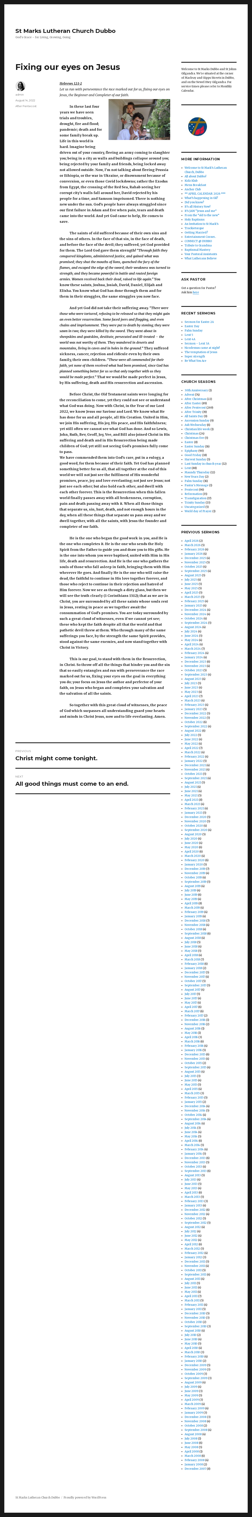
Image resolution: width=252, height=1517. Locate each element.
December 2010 (195, 1313)
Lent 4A (190, 339)
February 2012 (194, 1253)
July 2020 (191, 838)
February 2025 (194, 601)
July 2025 (191, 579)
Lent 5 (189, 335)
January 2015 (193, 1102)
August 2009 (193, 1382)
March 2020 (193, 856)
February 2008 (195, 1460)
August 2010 (193, 1330)
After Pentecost (26, 106)
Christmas (192, 433)
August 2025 (193, 575)
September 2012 (196, 1223)
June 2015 (191, 1080)
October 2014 (193, 1115)
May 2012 (191, 1240)
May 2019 (191, 899)
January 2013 (193, 1205)
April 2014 (191, 1141)
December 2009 (195, 1365)
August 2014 (193, 1123)
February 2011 (194, 1305)
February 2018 (194, 964)
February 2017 (194, 1015)
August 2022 (193, 731)
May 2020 (191, 847)
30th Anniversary (196, 390)
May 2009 (191, 1395)
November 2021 (195, 769)
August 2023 (193, 679)
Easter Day (192, 326)
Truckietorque (194, 228)
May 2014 (191, 1136)
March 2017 (192, 1011)
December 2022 (195, 713)
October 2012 (193, 1218)
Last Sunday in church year (203, 464)
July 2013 (191, 1179)
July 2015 (190, 1076)
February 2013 (194, 1201)
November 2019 (195, 873)
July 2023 (191, 683)
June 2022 (191, 739)
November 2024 (195, 614)
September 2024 (196, 623)
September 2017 (195, 985)
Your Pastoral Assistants (201, 254)
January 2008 (194, 1464)
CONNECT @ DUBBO (198, 241)
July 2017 (190, 994)
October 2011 (193, 1270)
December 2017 (195, 972)
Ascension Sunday (197, 420)
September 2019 (195, 882)
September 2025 (196, 571)
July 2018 (191, 942)
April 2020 (192, 851)
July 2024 (191, 631)
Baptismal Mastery (197, 250)
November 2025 (195, 562)
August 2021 (193, 782)
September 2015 (195, 1067)
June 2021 (191, 791)
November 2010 (195, 1317)
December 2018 (195, 920)
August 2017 (192, 989)
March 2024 (193, 648)
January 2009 (194, 1412)
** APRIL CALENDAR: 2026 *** (205, 193)
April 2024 (192, 644)
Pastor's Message (196, 485)
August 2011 (192, 1279)
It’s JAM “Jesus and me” (201, 211)
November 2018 (195, 925)
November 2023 (195, 666)
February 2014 (194, 1149)
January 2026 (194, 554)
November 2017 (195, 977)
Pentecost (191, 489)
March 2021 (192, 804)
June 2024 (191, 636)
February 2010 (194, 1356)
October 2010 (193, 1322)
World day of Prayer (198, 511)
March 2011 (192, 1300)
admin (19, 94)
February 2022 (194, 756)
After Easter (193, 403)
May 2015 (191, 1084)
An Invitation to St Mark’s (201, 224)
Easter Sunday (194, 446)
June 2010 (191, 1339)
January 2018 (193, 968)
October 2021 (193, 774)
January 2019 (193, 916)
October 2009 (194, 1374)
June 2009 (191, 1391)
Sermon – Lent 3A (197, 343)
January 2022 (194, 761)
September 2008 (196, 1430)
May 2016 (191, 1033)
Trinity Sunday (195, 502)
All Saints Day (194, 416)
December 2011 (195, 1261)
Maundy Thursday (197, 472)
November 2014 (195, 1110)
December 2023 (195, 661)
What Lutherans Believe (201, 258)
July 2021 (191, 787)
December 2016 (195, 1020)
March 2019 (192, 907)
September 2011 (195, 1274)
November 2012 (195, 1214)
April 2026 (192, 541)
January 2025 (193, 605)
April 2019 (191, 903)
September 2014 (196, 1119)
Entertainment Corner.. (200, 237)
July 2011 (190, 1283)
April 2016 (191, 1037)
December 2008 (195, 1417)
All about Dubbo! (195, 176)
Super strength (195, 356)
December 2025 (195, 558)
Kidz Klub (191, 181)
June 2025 (191, 584)
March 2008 (193, 1456)
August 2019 (193, 886)
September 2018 (196, 933)
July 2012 (191, 1231)
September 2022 (196, 726)
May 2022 (191, 743)
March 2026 (193, 545)
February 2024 (195, 653)
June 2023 (191, 687)
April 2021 (191, 800)
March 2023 (193, 700)
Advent (189, 394)
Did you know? (194, 202)
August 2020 (193, 834)
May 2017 (191, 1002)
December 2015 (195, 1054)
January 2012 (193, 1257)
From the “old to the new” (202, 215)
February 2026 (194, 549)
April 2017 (191, 1007)
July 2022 (191, 735)
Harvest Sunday (195, 459)
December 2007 (195, 1469)
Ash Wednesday (195, 425)
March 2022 (193, 752)
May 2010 (191, 1343)
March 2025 (192, 597)
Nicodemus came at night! (202, 348)
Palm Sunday (194, 330)
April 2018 (191, 955)
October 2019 (193, 877)
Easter (189, 442)
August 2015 (193, 1071)
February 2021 (194, 808)
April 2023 (192, 696)
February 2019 (194, 912)
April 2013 (191, 1192)
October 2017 (193, 981)
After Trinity (193, 412)
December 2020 (195, 817)
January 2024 (194, 657)
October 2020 (194, 825)
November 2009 (195, 1369)
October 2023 (194, 670)
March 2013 (192, 1197)
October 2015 (193, 1063)
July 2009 (191, 1387)
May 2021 (191, 795)
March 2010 (192, 1352)
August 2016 (193, 1028)
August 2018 (193, 938)
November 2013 (195, 1162)
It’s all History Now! (197, 206)
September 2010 (196, 1326)
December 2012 (195, 1210)
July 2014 (191, 1128)
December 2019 (195, 869)
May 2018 (191, 951)
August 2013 (193, 1175)
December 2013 (195, 1158)
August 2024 (193, 627)
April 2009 (192, 1399)
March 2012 (192, 1248)
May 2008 (191, 1447)
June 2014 (191, 1132)
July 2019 (190, 890)
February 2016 (194, 1046)
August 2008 (193, 1434)
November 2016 (195, 1024)
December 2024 (195, 610)
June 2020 (191, 843)
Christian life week (197, 429)
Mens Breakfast (195, 185)
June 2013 (191, 1184)
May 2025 (191, 588)
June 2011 (191, 1287)
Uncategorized (195, 507)
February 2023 (194, 705)
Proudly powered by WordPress (85, 1497)
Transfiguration (195, 498)
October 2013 (193, 1166)
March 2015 (192, 1093)
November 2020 (195, 821)
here (196, 292)
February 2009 (195, 1408)
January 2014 (193, 1153)
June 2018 (191, 946)
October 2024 (194, 618)
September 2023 (196, 674)
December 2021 (195, 765)
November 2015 (195, 1059)
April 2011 (191, 1296)
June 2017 (191, 998)
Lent (188, 468)
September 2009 (196, 1378)
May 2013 (191, 1188)
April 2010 (191, 1348)
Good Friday (193, 455)
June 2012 (191, 1235)
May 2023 (191, 692)
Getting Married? (196, 232)
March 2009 (193, 1404)
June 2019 (191, 895)
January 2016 (193, 1050)
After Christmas (195, 399)
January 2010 (193, 1361)
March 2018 (192, 959)
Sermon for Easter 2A (199, 322)
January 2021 (193, 813)
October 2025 (193, 566)
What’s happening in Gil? (201, 198)
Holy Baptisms (195, 219)
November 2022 (195, 718)
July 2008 (191, 1438)
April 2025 (191, 592)
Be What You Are (195, 361)
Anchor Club (193, 189)
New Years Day (194, 476)
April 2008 (192, 1451)
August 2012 (193, 1227)
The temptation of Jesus (201, 352)
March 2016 (192, 1041)
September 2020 (196, 830)
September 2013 (196, 1171)
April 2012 (191, 1244)
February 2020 (195, 860)
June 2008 (191, 1443)
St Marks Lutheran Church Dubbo (65, 30)
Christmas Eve (194, 438)
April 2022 (192, 748)
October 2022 (194, 722)
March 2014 (192, 1145)
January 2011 (193, 1309)
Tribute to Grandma (198, 245)
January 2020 (194, 864)
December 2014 (195, 1106)
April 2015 (191, 1089)
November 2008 (195, 1421)
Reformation (193, 494)
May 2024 (191, 640)
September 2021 (196, 778)
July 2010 (191, 1335)
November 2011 (195, 1266)
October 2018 (193, 929)
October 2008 (194, 1425)
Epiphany (191, 451)
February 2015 (194, 1097)
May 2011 (191, 1292)
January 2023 (194, 709)
